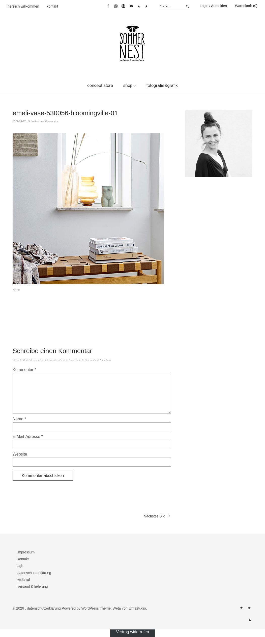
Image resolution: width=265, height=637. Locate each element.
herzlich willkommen (23, 6)
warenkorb (139, 6)
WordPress (90, 608)
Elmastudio (137, 608)
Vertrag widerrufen (146, 6)
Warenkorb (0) (246, 6)
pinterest (123, 6)
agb (20, 566)
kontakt (52, 6)
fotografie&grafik (162, 85)
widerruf (23, 580)
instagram (116, 6)
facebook (108, 6)
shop (128, 85)
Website (20, 454)
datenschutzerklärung (34, 573)
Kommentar (24, 369)
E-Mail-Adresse (28, 436)
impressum (26, 552)
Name (19, 419)
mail (131, 6)
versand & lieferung (32, 586)
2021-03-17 (19, 121)
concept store (100, 85)
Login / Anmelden (213, 6)
